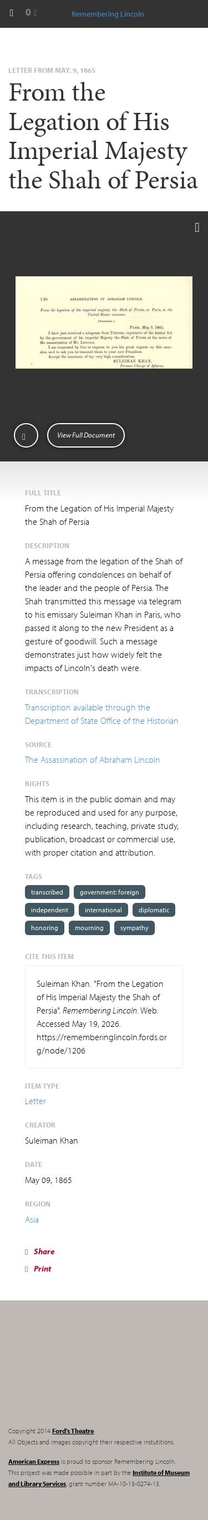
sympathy (134, 927)
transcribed (47, 892)
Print (38, 1268)
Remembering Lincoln (77, 1372)
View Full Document (86, 434)
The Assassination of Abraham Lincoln (92, 759)
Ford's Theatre (73, 1431)
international (103, 910)
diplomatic (154, 910)
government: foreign (109, 892)
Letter (35, 1100)
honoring (44, 927)
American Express (33, 1461)
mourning (89, 927)
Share (40, 1251)
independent (49, 910)
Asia (32, 1219)
